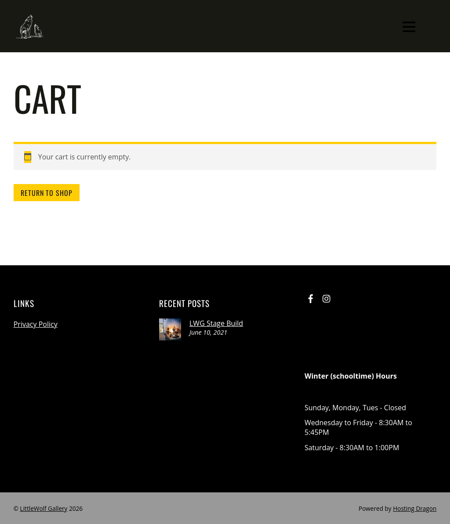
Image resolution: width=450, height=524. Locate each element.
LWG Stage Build (216, 323)
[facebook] (311, 297)
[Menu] (409, 26)
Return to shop (47, 193)
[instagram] (327, 297)
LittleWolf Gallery (44, 508)
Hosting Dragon (414, 508)
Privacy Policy (36, 324)
